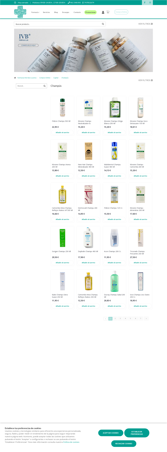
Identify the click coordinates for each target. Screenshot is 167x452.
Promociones (90, 12)
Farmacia (34, 12)
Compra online (121, 12)
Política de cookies (71, 442)
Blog (56, 12)
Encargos (65, 12)
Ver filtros (145, 24)
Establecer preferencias (137, 432)
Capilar (56, 78)
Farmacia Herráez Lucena (27, 78)
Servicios (46, 12)
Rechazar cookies (123, 443)
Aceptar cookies (111, 433)
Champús (65, 78)
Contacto (77, 12)
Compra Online (44, 78)
